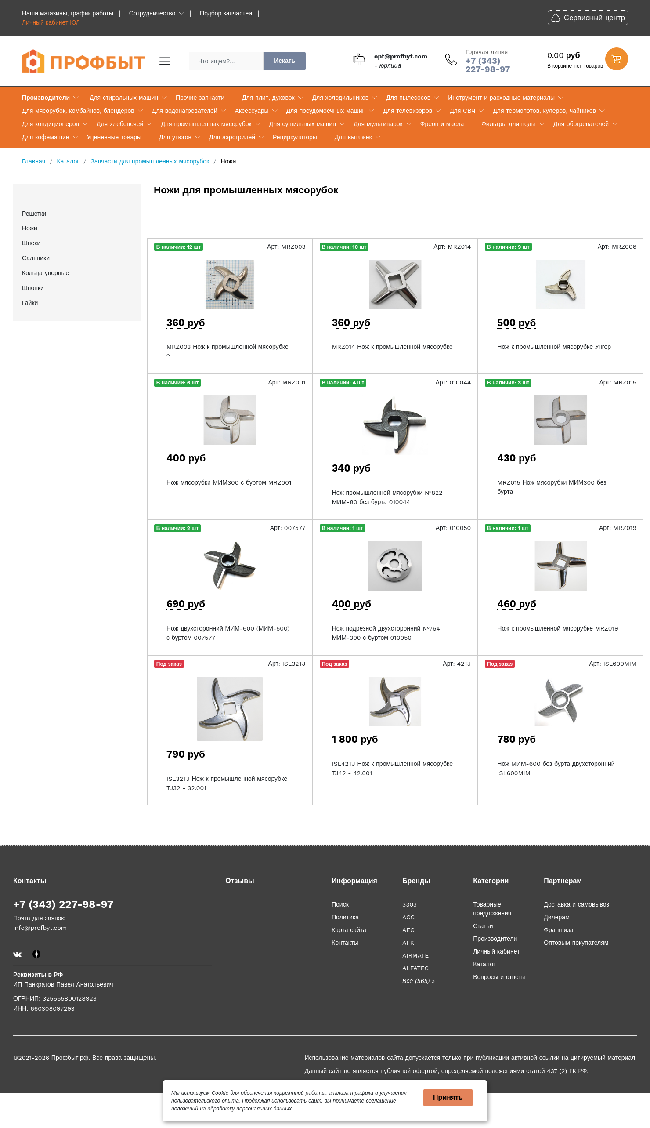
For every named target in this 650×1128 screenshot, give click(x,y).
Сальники (36, 257)
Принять (448, 1097)
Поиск (340, 904)
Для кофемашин (45, 137)
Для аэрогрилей (232, 137)
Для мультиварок (378, 123)
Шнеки (31, 243)
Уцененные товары (114, 137)
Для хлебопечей (120, 123)
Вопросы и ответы (499, 976)
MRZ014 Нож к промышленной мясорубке (392, 346)
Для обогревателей (581, 123)
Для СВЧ (462, 110)
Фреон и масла (442, 123)
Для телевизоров (407, 110)
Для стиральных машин (124, 97)
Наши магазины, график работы (67, 13)
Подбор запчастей (226, 13)
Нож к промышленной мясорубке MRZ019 (557, 628)
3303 (409, 904)
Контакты (345, 942)
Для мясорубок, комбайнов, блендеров (78, 110)
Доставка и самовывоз (576, 904)
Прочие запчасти (200, 97)
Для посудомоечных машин (326, 110)
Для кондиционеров (50, 123)
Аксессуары (252, 110)
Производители (46, 97)
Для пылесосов (408, 97)
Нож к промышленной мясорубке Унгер (554, 346)
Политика (345, 917)
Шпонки (33, 287)
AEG (408, 929)
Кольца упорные (45, 272)
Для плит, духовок (268, 97)
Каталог (484, 964)
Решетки (34, 213)
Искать (284, 60)
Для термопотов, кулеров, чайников (544, 110)
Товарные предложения (492, 909)
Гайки (30, 302)
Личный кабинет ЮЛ (51, 22)
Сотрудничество (152, 13)
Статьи (483, 925)
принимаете (348, 1101)
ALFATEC (415, 968)
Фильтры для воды (508, 123)
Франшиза (558, 929)
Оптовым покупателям (576, 942)
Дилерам (556, 917)
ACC (408, 917)
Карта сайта (349, 929)
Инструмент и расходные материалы (501, 97)
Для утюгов (175, 137)
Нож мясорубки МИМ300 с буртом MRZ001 (229, 482)
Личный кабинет (496, 951)
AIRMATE (415, 955)
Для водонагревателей (184, 110)
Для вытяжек (353, 137)
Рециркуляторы (295, 137)
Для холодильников (340, 97)
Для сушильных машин (302, 123)
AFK (408, 942)
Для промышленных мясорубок (206, 123)
